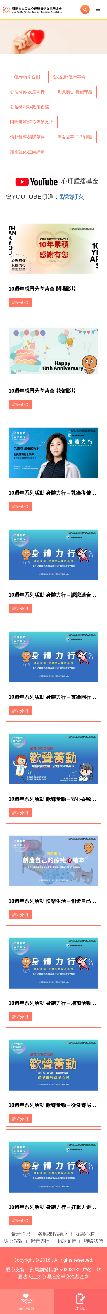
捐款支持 (66, 1241)
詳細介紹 (20, 302)
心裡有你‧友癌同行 (27, 91)
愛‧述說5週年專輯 (69, 76)
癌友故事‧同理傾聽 (75, 137)
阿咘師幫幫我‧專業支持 (31, 121)
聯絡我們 (93, 1241)
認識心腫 (85, 1234)
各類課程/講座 (53, 1234)
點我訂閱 (72, 196)
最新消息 (20, 1234)
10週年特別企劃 (25, 76)
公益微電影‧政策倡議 (29, 107)
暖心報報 (13, 1241)
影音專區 (40, 1241)
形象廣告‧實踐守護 (75, 91)
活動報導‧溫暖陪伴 (27, 137)
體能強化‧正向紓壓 (27, 152)
